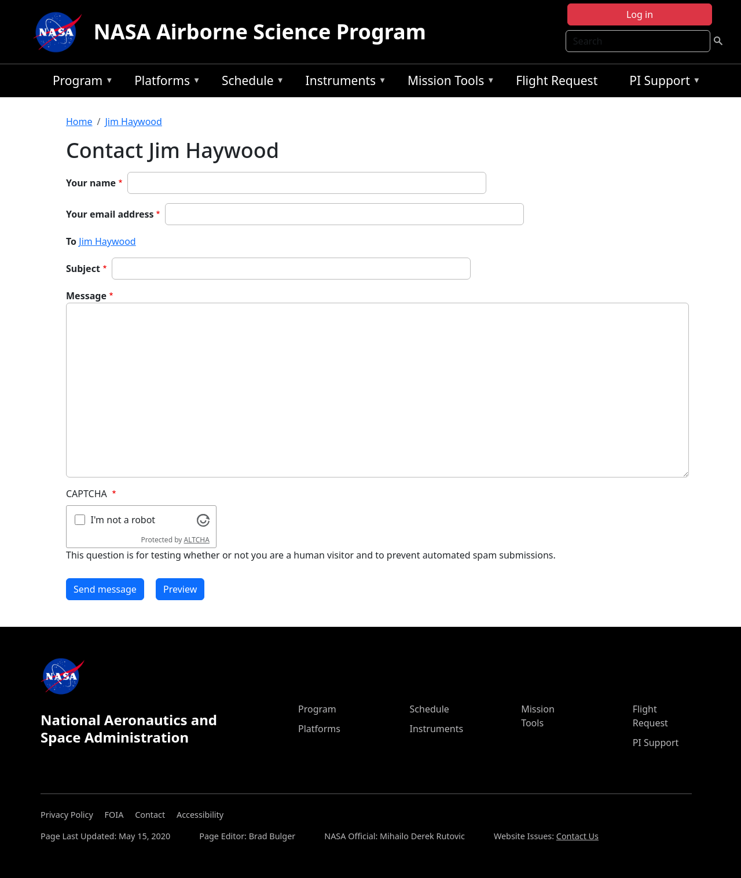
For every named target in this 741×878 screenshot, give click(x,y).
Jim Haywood (133, 121)
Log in (639, 14)
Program (80, 82)
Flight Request (556, 80)
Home (79, 121)
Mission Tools (448, 82)
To (71, 241)
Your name (91, 183)
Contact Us (577, 836)
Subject (83, 268)
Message (86, 295)
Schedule (250, 82)
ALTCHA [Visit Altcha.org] (197, 540)
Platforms (164, 82)
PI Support (661, 82)
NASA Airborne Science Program (260, 31)
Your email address (110, 214)
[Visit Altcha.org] (203, 519)
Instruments (343, 82)
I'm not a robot (123, 519)
